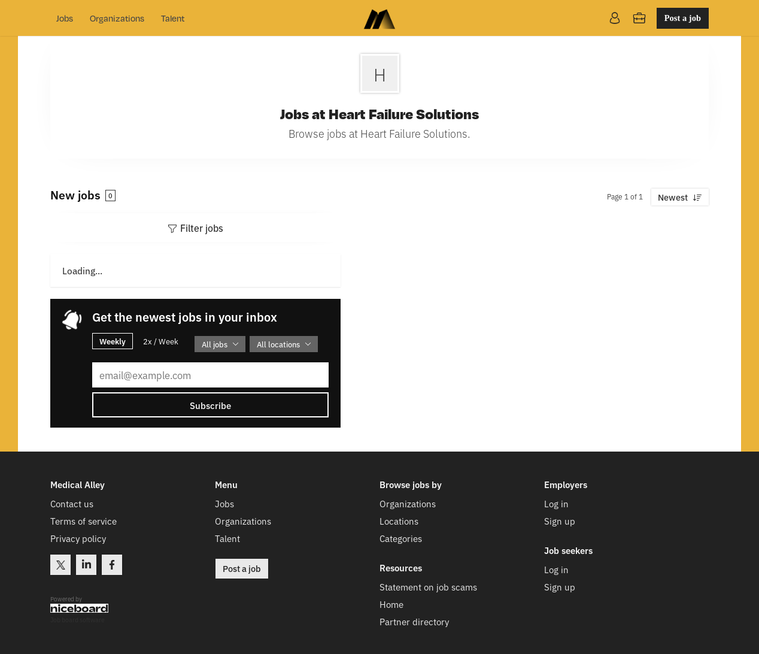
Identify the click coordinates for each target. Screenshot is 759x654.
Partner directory (414, 621)
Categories (401, 538)
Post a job (682, 18)
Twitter (60, 565)
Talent (172, 18)
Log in (556, 503)
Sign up (559, 520)
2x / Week (160, 341)
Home (391, 604)
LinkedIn (86, 565)
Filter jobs (201, 227)
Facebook (112, 565)
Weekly (112, 340)
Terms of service (83, 520)
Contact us (71, 503)
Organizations (117, 18)
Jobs (64, 18)
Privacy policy (78, 538)
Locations (399, 520)
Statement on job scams (428, 586)
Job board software (77, 620)
